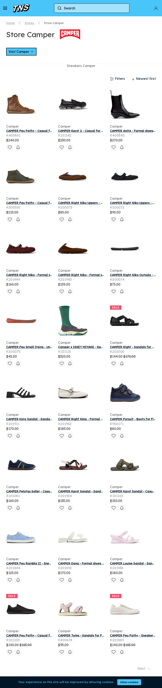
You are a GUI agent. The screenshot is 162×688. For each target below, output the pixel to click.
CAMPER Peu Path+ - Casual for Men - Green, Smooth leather (51, 203)
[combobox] (92, 8)
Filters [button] (117, 79)
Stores (29, 23)
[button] (5, 8)
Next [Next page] (143, 668)
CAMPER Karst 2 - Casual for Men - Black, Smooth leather (100, 131)
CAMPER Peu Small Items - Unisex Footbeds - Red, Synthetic (50, 347)
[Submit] (59, 8)
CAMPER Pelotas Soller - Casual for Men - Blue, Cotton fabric (51, 491)
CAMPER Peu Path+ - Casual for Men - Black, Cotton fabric (49, 635)
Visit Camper (21, 52)
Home (10, 23)
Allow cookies (129, 682)
